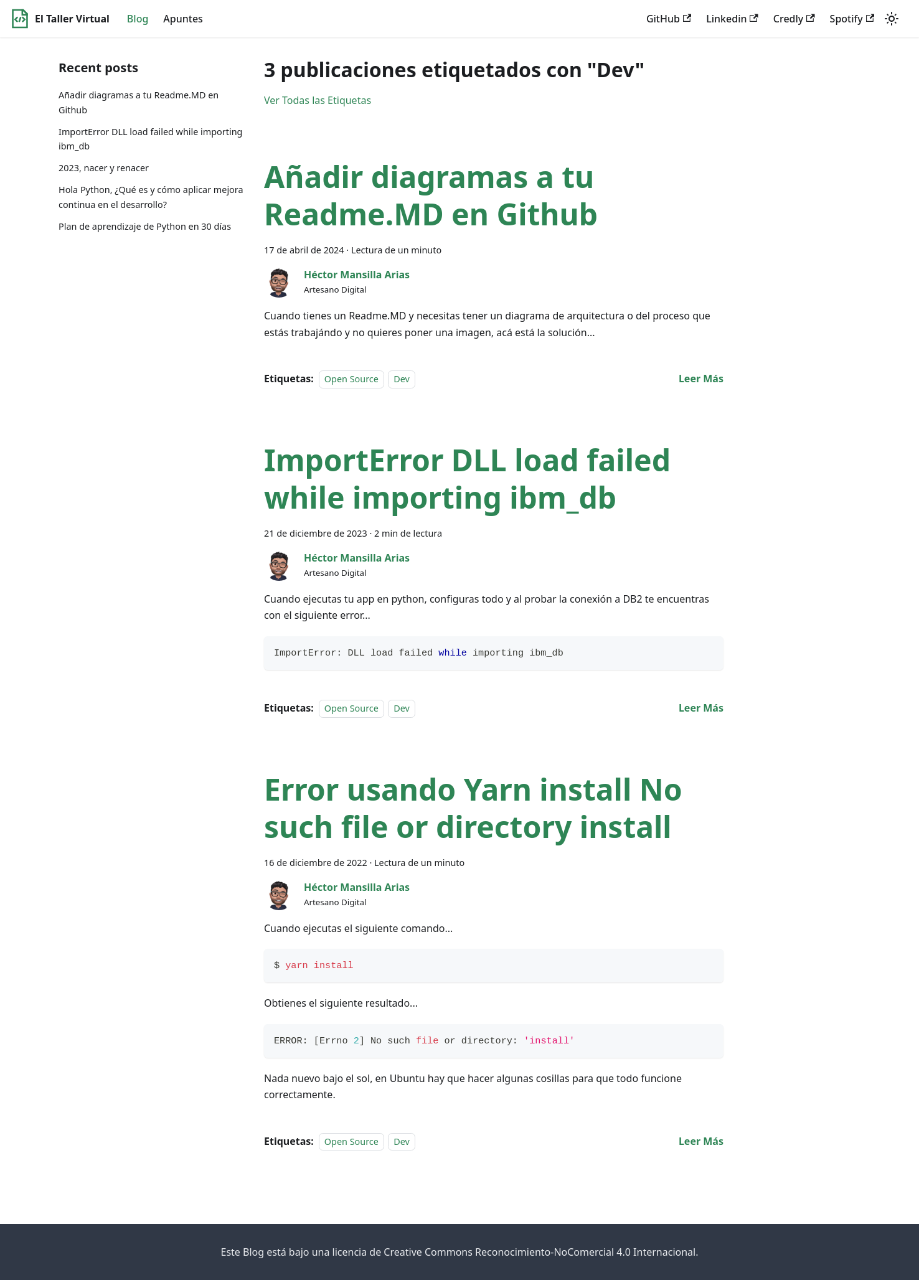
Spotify (852, 19)
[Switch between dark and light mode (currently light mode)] (892, 19)
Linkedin (732, 19)
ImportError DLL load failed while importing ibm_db (150, 139)
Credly (794, 19)
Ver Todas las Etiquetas (317, 100)
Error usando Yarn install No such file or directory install (473, 808)
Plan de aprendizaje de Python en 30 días (145, 226)
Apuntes (183, 19)
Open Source (351, 379)
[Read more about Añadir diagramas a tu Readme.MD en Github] (701, 378)
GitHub (668, 19)
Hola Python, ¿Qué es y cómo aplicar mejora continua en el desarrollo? (151, 197)
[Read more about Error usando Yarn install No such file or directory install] (701, 1141)
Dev (402, 379)
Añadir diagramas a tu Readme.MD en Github (139, 102)
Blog (137, 19)
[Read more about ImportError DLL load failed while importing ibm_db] (701, 708)
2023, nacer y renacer (104, 168)
